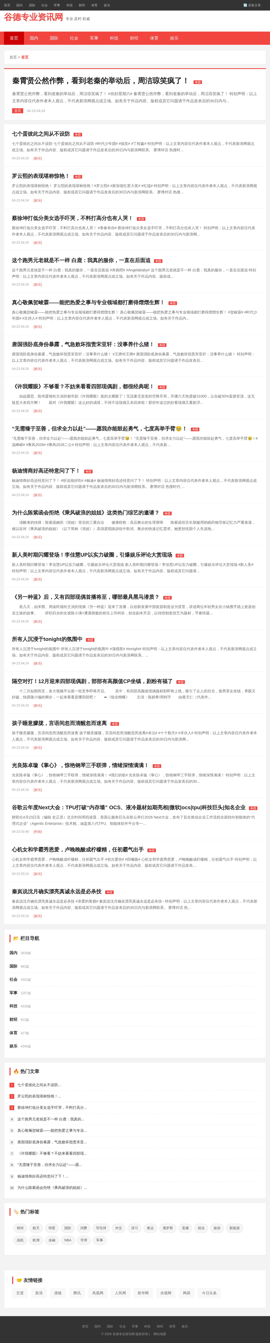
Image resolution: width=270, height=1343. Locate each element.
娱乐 (107, 5)
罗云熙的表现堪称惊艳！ (41, 176)
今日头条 (209, 1292)
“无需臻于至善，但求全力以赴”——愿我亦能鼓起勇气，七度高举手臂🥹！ (99, 429)
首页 (7, 5)
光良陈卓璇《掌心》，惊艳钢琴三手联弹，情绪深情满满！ (80, 765)
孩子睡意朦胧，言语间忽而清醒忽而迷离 (59, 723)
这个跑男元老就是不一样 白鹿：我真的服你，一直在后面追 (81, 260)
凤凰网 (97, 1292)
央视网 (165, 1292)
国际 (32, 5)
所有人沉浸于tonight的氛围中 (47, 639)
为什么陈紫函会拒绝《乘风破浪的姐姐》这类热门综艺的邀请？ (86, 513)
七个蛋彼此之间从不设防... (39, 1085)
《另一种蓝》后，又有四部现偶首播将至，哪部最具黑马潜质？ (86, 597)
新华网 (143, 1292)
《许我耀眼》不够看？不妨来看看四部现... (52, 1153)
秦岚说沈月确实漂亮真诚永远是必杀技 (57, 891)
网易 (186, 1292)
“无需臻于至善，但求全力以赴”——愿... (49, 1165)
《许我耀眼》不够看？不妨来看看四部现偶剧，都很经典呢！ (83, 386)
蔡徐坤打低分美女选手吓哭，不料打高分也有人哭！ (72, 218)
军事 (57, 5)
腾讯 (77, 1292)
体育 (94, 5)
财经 (82, 5)
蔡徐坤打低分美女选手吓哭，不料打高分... (52, 1107)
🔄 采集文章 (252, 5)
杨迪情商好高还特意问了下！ (46, 471)
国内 (19, 5)
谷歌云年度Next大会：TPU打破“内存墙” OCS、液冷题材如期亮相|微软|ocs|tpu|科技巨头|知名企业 (128, 807)
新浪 (39, 1292)
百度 (20, 1292)
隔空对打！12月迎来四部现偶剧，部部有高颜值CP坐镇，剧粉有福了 (92, 681)
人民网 (120, 1292)
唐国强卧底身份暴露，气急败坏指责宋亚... (52, 1142)
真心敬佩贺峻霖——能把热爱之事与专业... (52, 1130)
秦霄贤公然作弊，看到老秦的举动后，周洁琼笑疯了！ (100, 81)
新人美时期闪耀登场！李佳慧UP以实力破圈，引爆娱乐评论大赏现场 (92, 555)
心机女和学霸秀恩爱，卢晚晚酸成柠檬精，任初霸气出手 (78, 849)
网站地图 (159, 1332)
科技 (69, 5)
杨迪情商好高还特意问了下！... (43, 1176)
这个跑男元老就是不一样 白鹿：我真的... (50, 1119)
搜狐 (58, 1292)
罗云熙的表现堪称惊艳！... (39, 1096)
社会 (44, 5)
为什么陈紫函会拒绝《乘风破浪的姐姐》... (52, 1187)
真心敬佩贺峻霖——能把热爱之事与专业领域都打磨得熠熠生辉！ (88, 302)
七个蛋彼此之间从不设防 (41, 134)
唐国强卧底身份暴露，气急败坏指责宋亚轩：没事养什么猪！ (83, 344)
